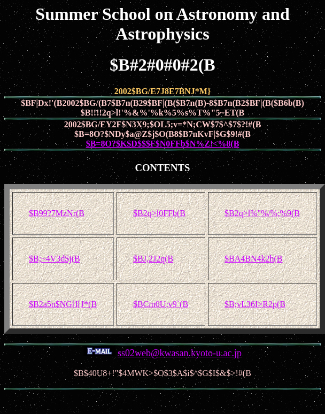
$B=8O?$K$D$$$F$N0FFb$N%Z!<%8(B (162, 143)
